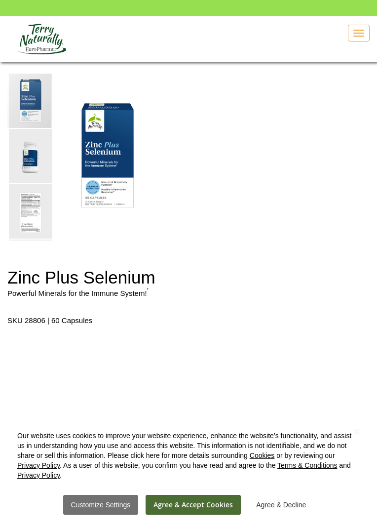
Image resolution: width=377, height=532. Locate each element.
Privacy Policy (38, 465)
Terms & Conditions (307, 465)
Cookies (262, 455)
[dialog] (188, 468)
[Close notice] (357, 432)
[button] (31, 155)
